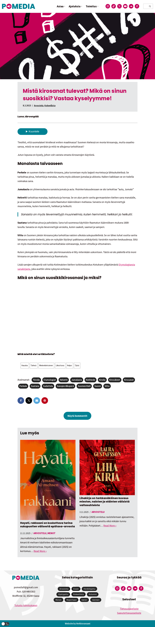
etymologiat (50, 379)
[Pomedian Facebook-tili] (137, 6)
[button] (64, 6)
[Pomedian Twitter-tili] (119, 6)
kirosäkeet (114, 379)
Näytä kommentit (77, 415)
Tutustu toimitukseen (25, 605)
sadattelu (48, 386)
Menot (51, 533)
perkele (23, 386)
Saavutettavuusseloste (129, 613)
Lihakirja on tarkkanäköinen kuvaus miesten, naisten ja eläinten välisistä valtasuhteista (104, 501)
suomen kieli (84, 386)
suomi (97, 386)
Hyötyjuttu (63, 594)
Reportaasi (71, 599)
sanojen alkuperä (65, 386)
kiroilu (102, 379)
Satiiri (84, 599)
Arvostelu (38, 105)
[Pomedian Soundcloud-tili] (131, 6)
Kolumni (93, 594)
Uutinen (95, 599)
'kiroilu (36, 379)
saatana (35, 386)
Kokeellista (49, 105)
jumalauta (77, 379)
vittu (107, 386)
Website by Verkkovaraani (77, 623)
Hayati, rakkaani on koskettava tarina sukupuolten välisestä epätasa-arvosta (47, 524)
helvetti (64, 379)
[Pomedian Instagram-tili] (108, 6)
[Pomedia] (19, 6)
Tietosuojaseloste (129, 608)
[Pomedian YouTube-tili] (125, 6)
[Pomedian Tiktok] (113, 6)
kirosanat (129, 379)
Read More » (40, 551)
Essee (76, 588)
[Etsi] (145, 6)
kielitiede (90, 379)
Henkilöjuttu (89, 588)
